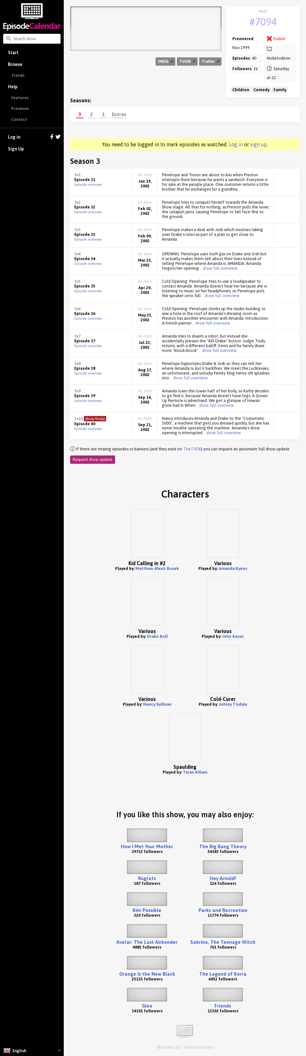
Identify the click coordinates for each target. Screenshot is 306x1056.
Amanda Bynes (233, 568)
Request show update (93, 459)
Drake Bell (157, 636)
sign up (258, 144)
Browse (15, 64)
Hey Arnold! (223, 878)
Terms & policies (198, 1047)
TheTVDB (192, 449)
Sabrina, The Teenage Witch (222, 942)
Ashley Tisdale (233, 704)
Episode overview (88, 184)
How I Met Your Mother (147, 846)
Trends (18, 75)
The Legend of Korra (222, 974)
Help (13, 86)
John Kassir (233, 636)
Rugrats (147, 878)
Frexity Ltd (170, 1047)
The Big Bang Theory (222, 846)
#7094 (263, 22)
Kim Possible (147, 910)
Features (20, 97)
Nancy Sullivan (157, 704)
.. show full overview (218, 268)
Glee (147, 1006)
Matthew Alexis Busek (157, 568)
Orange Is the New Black (147, 974)
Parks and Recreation (223, 910)
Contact (19, 119)
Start (13, 52)
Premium (20, 108)
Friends (223, 1006)
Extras (119, 114)
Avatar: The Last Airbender (147, 942)
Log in (34, 137)
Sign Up (16, 148)
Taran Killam (195, 772)
